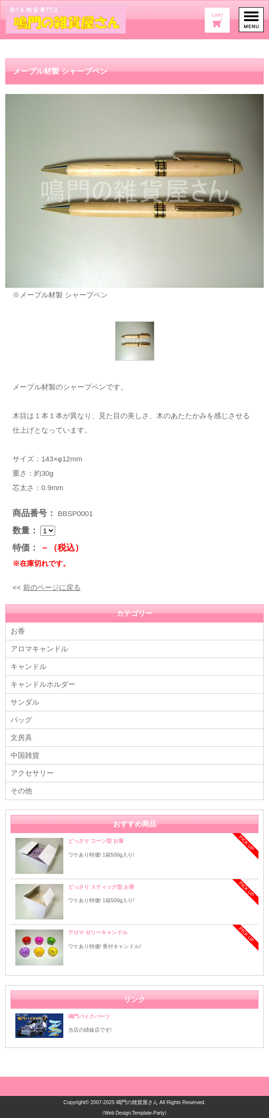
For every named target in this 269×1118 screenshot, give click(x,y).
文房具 (21, 737)
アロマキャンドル (39, 649)
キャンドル (29, 666)
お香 (18, 631)
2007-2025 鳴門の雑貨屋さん (124, 1102)
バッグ (21, 720)
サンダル (25, 702)
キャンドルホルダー (43, 684)
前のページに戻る (52, 587)
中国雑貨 (25, 755)
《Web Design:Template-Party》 (134, 1112)
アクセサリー (32, 773)
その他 (21, 791)
